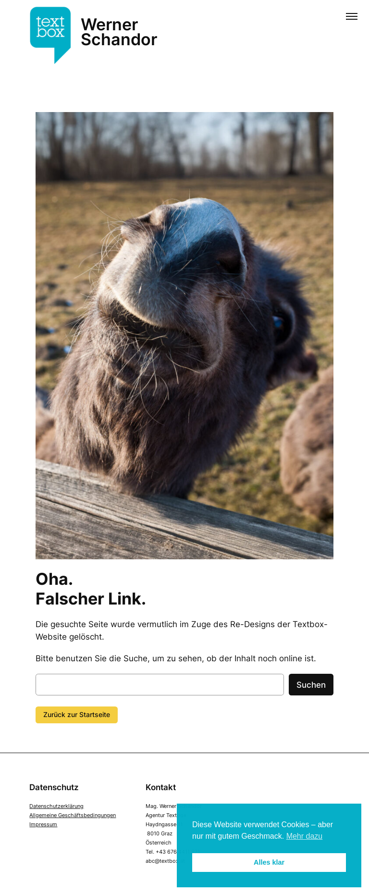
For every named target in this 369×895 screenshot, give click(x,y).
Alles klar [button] (269, 862)
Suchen (311, 685)
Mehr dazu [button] (304, 836)
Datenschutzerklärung (56, 806)
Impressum (43, 824)
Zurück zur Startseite (76, 714)
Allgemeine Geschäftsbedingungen (72, 815)
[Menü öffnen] (351, 17)
